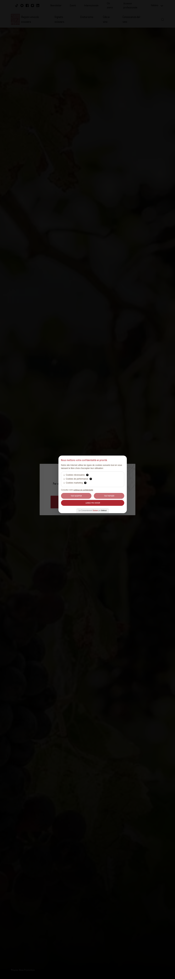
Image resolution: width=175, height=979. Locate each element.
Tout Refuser (109, 496)
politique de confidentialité (83, 490)
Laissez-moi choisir (92, 503)
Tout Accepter (76, 496)
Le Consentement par (93, 510)
